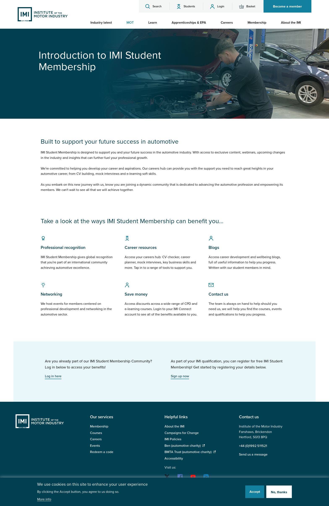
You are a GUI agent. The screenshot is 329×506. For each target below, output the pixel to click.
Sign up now (180, 376)
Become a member (287, 6)
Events (95, 446)
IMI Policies (172, 439)
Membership (99, 426)
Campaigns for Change (181, 433)
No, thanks (279, 492)
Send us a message (253, 454)
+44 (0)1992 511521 (253, 446)
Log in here (53, 376)
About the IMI (174, 426)
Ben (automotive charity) (182, 446)
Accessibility (173, 458)
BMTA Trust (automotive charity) (188, 452)
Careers (96, 439)
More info (44, 499)
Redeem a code (101, 452)
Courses (96, 433)
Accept (254, 492)
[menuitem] (103, 22)
